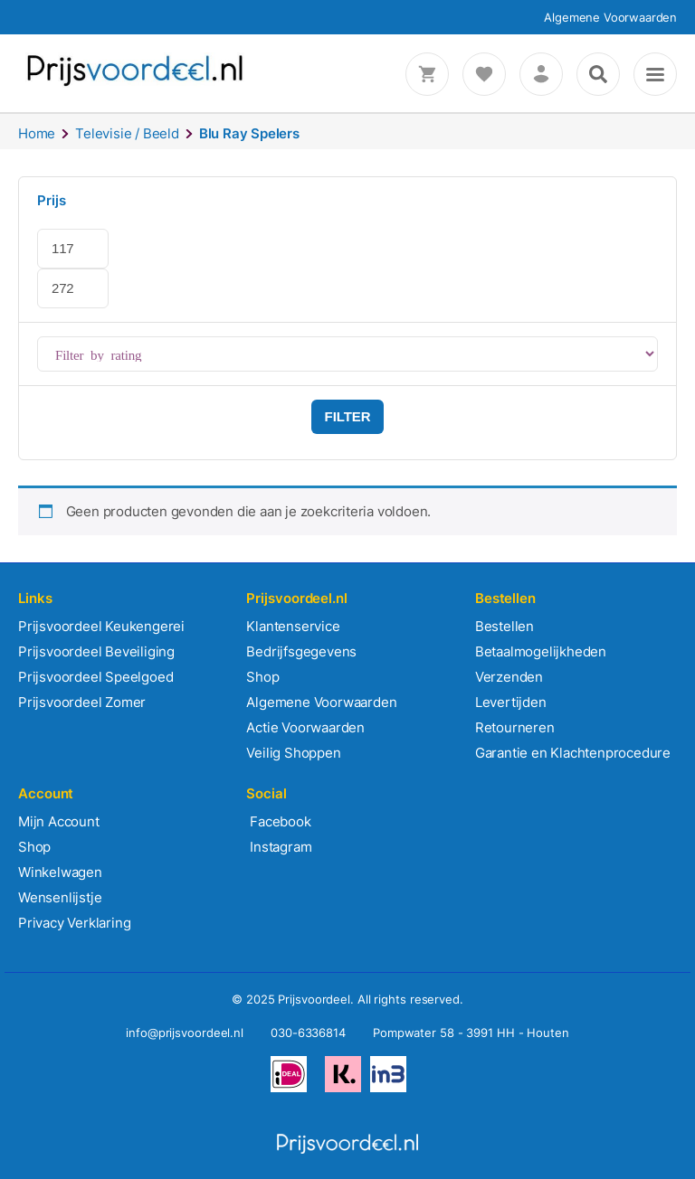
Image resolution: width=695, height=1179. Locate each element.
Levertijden (511, 702)
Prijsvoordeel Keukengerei (101, 626)
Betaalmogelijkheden (540, 651)
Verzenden (509, 676)
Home (36, 133)
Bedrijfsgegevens (301, 651)
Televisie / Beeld (127, 133)
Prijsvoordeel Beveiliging (96, 651)
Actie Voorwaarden (305, 727)
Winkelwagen (60, 872)
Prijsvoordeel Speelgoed (95, 676)
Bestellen (504, 626)
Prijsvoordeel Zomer (82, 702)
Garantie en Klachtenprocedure (573, 752)
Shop (262, 676)
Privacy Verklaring (74, 922)
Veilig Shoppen (293, 752)
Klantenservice (292, 626)
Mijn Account (59, 821)
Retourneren (515, 727)
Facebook (278, 821)
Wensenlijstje (59, 897)
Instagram (278, 846)
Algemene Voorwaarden (610, 17)
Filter (348, 416)
